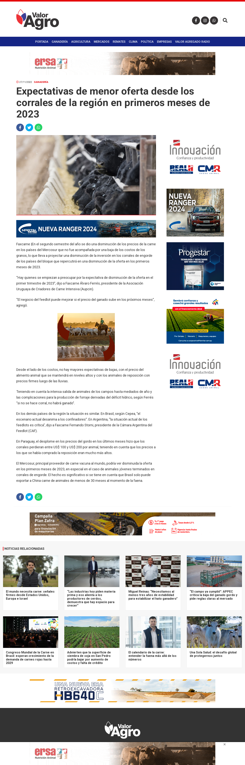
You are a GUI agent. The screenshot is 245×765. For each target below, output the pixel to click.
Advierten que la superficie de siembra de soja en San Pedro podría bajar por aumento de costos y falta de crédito (89, 658)
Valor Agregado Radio (192, 41)
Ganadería (60, 41)
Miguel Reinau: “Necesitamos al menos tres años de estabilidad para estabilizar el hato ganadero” (153, 595)
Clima (133, 41)
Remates (119, 41)
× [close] (224, 744)
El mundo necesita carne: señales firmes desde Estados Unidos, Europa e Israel (30, 595)
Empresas (164, 41)
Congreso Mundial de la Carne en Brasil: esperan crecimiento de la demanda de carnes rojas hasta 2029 (30, 658)
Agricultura (80, 41)
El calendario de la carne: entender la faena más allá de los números (152, 656)
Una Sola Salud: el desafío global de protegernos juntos (213, 654)
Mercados (101, 41)
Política (147, 41)
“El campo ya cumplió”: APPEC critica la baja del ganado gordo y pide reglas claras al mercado (213, 595)
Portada (41, 41)
